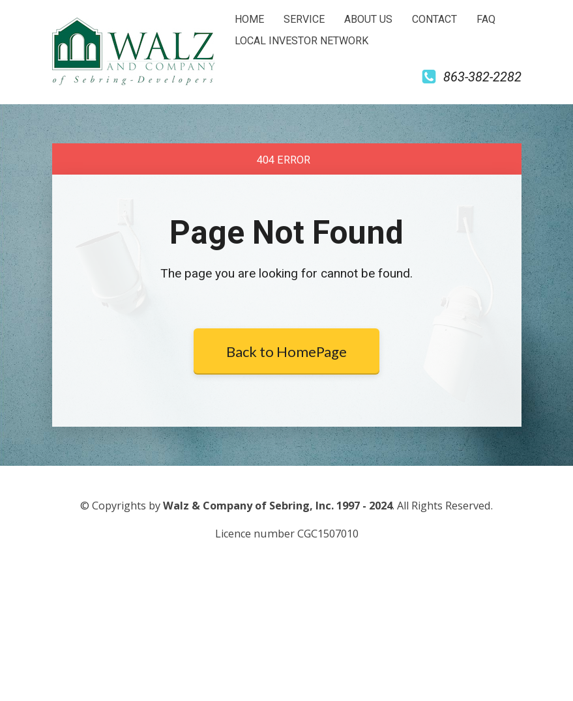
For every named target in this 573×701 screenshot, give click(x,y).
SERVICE (304, 19)
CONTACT (434, 19)
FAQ (486, 19)
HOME (249, 19)
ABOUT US (368, 19)
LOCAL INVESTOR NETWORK (301, 41)
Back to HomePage (286, 351)
